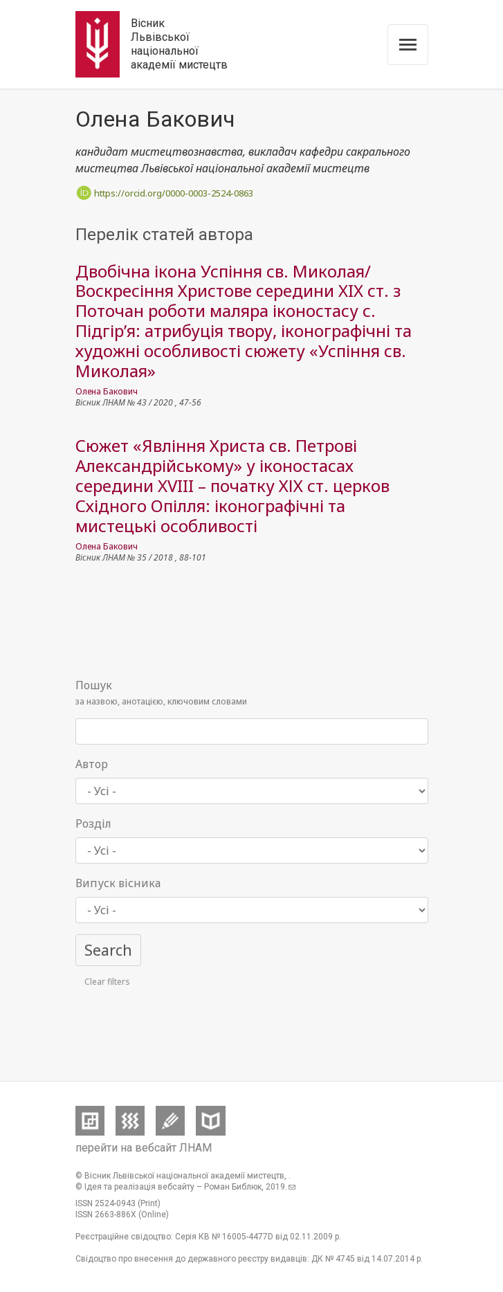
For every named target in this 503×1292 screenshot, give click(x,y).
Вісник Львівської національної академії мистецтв (179, 44)
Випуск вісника (118, 883)
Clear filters (107, 982)
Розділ (93, 823)
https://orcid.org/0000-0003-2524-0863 (164, 193)
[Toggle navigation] (407, 44)
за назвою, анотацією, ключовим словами (161, 692)
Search (108, 950)
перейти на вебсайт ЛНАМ (143, 1147)
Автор (91, 764)
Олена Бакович (106, 391)
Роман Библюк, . (249, 1187)
